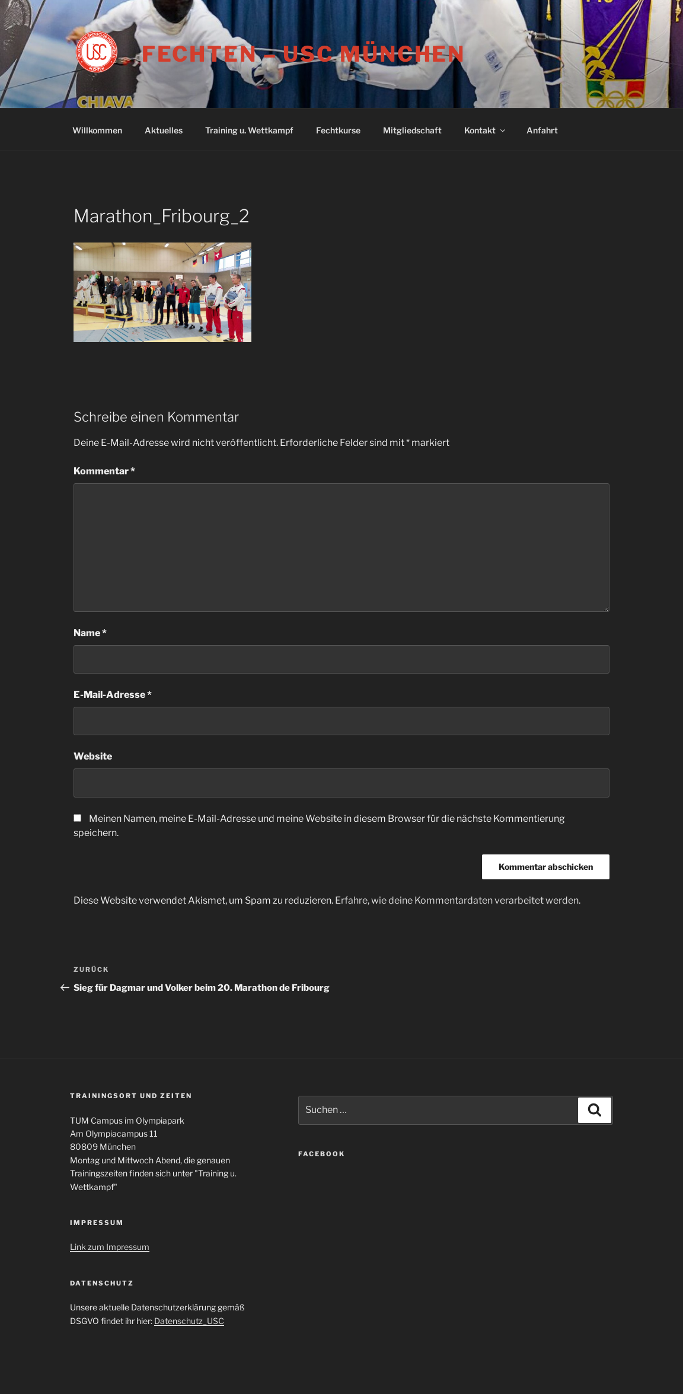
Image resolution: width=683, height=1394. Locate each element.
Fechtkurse (338, 130)
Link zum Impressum (109, 1247)
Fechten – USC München (303, 54)
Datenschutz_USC (189, 1321)
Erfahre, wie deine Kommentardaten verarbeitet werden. (457, 900)
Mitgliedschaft (412, 130)
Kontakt (485, 130)
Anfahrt (542, 130)
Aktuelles (164, 130)
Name (90, 633)
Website (93, 756)
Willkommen (97, 130)
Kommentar (104, 471)
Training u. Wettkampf (249, 130)
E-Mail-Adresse (113, 694)
